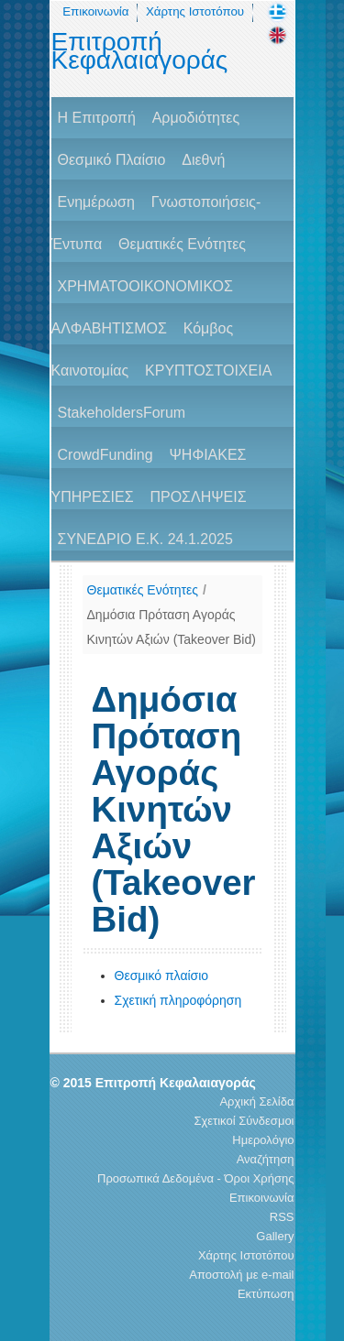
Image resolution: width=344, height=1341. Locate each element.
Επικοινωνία (95, 11)
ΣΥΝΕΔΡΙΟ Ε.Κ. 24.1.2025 (145, 539)
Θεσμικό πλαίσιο (162, 975)
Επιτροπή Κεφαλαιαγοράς (139, 50)
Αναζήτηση (265, 1159)
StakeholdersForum (122, 412)
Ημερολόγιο (263, 1140)
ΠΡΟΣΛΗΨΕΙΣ (198, 497)
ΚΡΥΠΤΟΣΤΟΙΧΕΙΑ (208, 370)
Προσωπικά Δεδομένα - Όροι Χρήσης (195, 1178)
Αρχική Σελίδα (256, 1101)
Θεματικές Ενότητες (182, 244)
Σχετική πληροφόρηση (178, 1000)
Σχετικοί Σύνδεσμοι (244, 1121)
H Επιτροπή (97, 117)
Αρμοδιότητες (195, 117)
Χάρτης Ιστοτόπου (195, 11)
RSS (282, 1217)
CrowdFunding (105, 455)
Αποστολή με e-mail (241, 1274)
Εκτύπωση (266, 1294)
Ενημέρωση (96, 202)
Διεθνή (203, 160)
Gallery (275, 1236)
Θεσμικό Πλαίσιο (112, 160)
